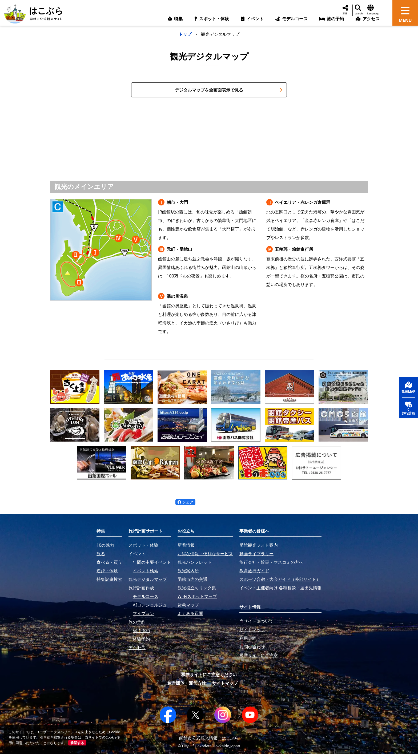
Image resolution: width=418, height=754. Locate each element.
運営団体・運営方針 (186, 683)
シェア (186, 502)
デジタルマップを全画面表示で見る (228, 90)
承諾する (77, 742)
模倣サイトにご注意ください (209, 674)
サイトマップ (225, 683)
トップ (185, 34)
